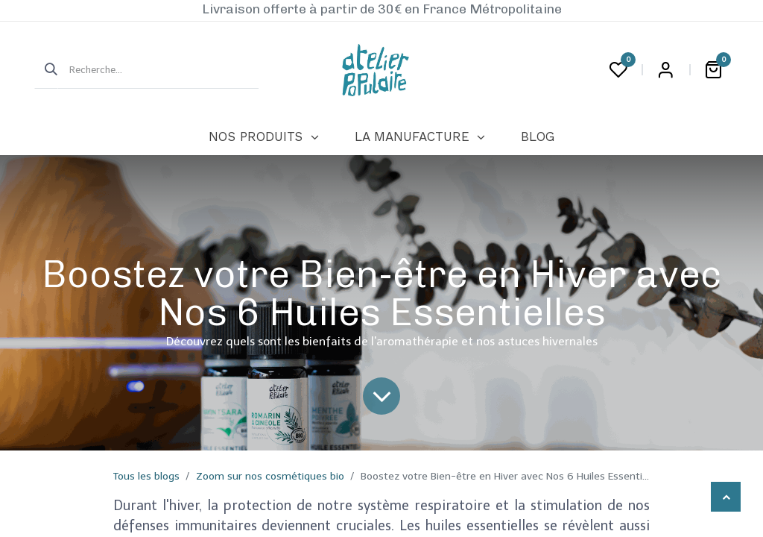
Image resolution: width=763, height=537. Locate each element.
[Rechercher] (46, 70)
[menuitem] (263, 137)
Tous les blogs (146, 476)
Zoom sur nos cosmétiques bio (270, 476)
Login (665, 70)
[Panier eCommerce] (713, 70)
